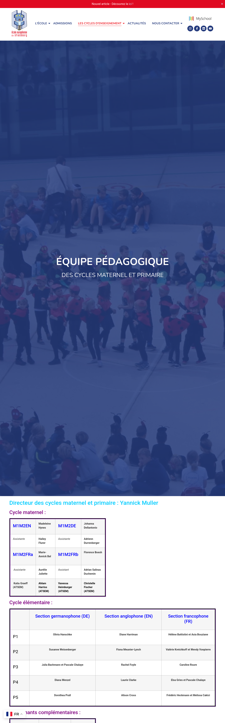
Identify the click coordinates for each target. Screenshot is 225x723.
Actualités (137, 23)
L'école (41, 23)
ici (130, 4)
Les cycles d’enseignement (100, 23)
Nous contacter (166, 23)
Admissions (62, 23)
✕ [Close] (222, 4)
